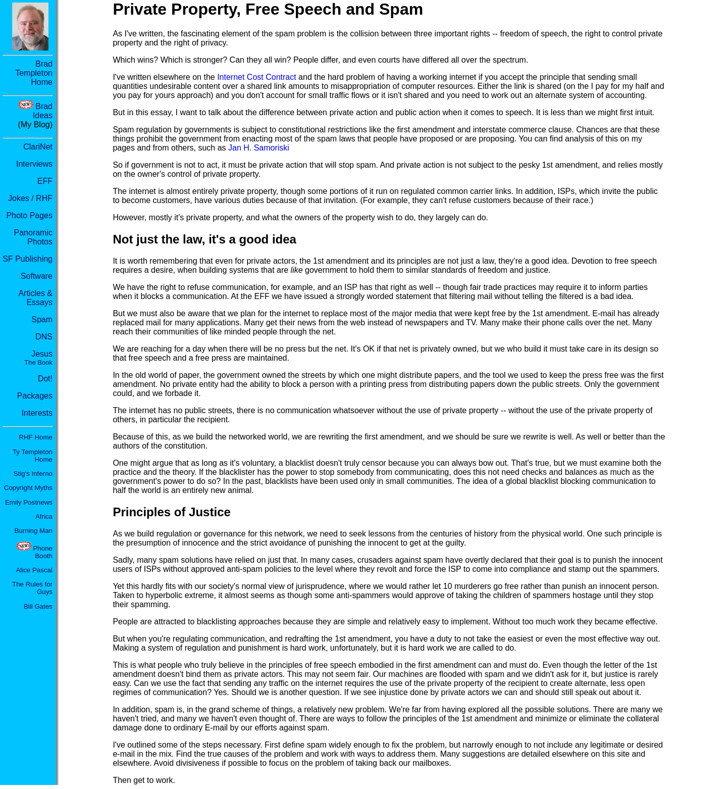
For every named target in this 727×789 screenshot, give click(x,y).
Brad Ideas (43, 111)
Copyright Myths (28, 487)
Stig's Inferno (33, 473)
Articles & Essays (35, 298)
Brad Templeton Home (34, 73)
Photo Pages (29, 215)
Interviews (34, 164)
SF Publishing (28, 259)
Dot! (45, 378)
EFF (45, 181)
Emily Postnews (29, 502)
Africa (44, 516)
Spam (42, 319)
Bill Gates (38, 606)
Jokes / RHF (30, 198)
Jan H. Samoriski (258, 147)
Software (37, 276)
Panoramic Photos (33, 237)
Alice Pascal (34, 570)
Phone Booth (43, 552)
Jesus (38, 358)
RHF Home (36, 437)
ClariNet (38, 146)
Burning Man (33, 530)
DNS (44, 336)
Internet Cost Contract (256, 77)
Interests (37, 413)
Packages (35, 395)
